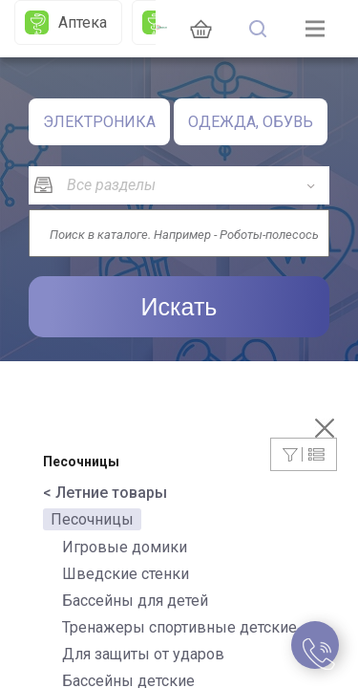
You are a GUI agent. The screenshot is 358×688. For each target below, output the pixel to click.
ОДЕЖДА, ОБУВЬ (250, 122)
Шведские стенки (125, 574)
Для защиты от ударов (143, 654)
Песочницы (92, 519)
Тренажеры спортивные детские (179, 627)
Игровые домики (124, 547)
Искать (179, 306)
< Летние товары (105, 493)
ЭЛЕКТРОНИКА (99, 122)
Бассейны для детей (135, 600)
